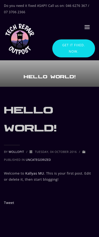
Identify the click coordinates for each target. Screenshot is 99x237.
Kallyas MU (34, 173)
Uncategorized (38, 160)
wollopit (17, 152)
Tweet (9, 202)
